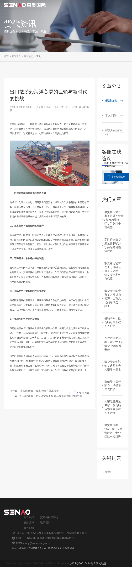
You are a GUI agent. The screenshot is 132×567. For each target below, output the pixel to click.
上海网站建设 (33, 548)
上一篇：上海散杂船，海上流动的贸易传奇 (34, 390)
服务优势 (28, 522)
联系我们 (45, 522)
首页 (6, 56)
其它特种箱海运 (49, 517)
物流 (108, 472)
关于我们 (28, 517)
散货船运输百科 (114, 132)
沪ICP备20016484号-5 (82, 563)
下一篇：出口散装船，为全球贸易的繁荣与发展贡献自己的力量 (46, 396)
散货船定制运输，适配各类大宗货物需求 (112, 365)
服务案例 (28, 527)
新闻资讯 (16, 56)
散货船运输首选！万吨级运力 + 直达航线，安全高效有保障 (112, 271)
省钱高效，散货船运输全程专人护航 (112, 322)
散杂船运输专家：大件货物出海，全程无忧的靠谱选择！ (112, 298)
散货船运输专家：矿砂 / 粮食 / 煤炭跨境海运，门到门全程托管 (113, 220)
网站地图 (101, 563)
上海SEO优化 (53, 548)
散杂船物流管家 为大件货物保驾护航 (113, 385)
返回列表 (79, 393)
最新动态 (28, 56)
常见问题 (111, 115)
